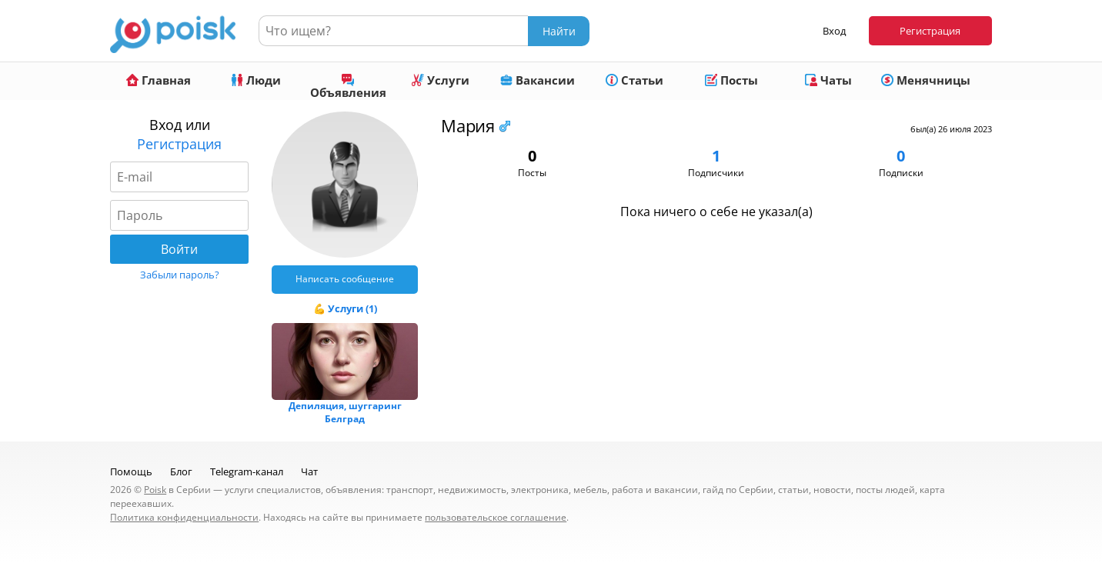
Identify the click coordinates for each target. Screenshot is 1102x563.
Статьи (634, 80)
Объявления (348, 87)
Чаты (828, 80)
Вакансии (537, 80)
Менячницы (925, 80)
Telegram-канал (246, 471)
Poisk (155, 489)
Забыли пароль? (179, 275)
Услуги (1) (352, 308)
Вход (834, 31)
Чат (309, 471)
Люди (256, 80)
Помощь (131, 471)
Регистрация (930, 31)
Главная (158, 80)
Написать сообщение (345, 278)
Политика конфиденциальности (184, 517)
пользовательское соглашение (495, 517)
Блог (181, 471)
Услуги (440, 80)
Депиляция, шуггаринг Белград (345, 412)
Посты (731, 80)
